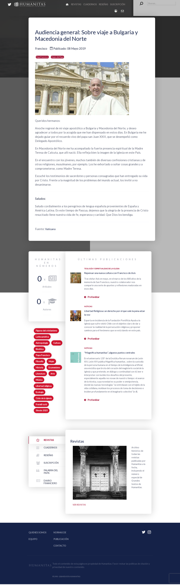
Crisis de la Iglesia (44, 398)
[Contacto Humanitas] (122, 11)
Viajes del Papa (57, 57)
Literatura (40, 373)
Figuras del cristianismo (46, 330)
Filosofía (39, 361)
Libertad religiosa (44, 386)
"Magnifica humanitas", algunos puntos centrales (109, 352)
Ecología (39, 392)
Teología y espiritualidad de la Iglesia (101, 269)
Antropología (42, 343)
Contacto (59, 546)
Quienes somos (37, 533)
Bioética (39, 349)
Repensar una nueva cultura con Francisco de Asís (110, 272)
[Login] (116, 10)
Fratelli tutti (41, 404)
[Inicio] (67, 4)
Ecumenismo (54, 367)
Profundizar (94, 297)
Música (39, 380)
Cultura (56, 343)
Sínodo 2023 (42, 410)
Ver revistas (79, 505)
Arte (53, 373)
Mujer (51, 361)
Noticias (88, 306)
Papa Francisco (42, 57)
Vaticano (51, 229)
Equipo (33, 539)
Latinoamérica (42, 337)
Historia (39, 367)
